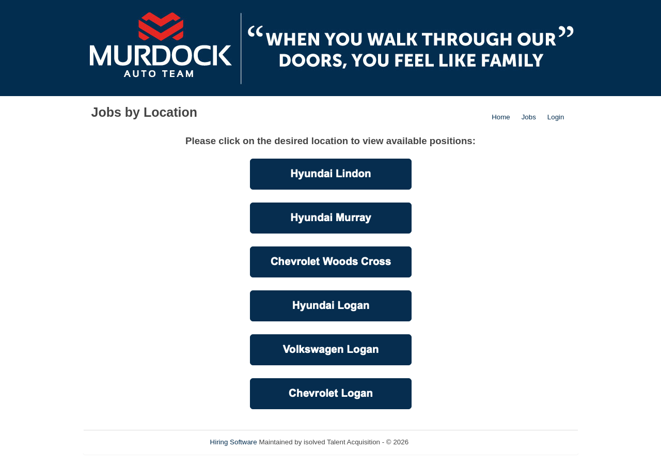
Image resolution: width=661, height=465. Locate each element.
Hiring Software (233, 442)
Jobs (529, 117)
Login (555, 117)
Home (501, 117)
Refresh (439, 442)
